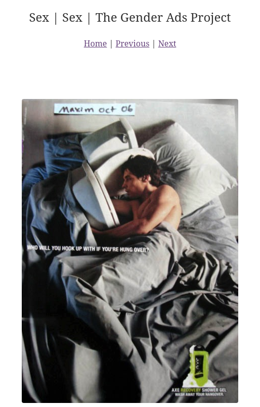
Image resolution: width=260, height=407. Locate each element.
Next (167, 43)
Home (95, 43)
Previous (133, 43)
